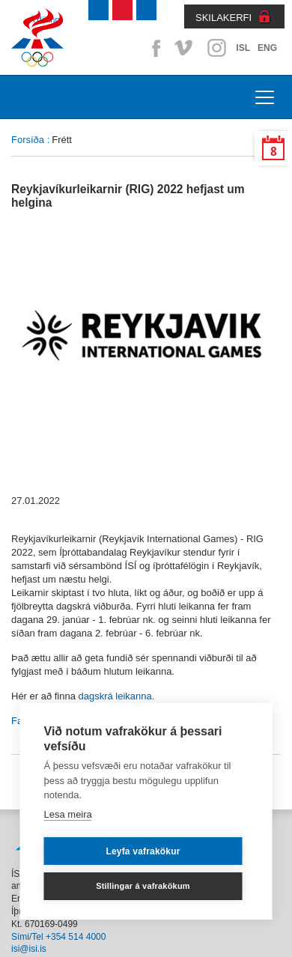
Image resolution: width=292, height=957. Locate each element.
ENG (267, 48)
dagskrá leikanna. (117, 696)
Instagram (216, 48)
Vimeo (185, 48)
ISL (243, 48)
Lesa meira (68, 814)
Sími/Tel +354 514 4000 (58, 937)
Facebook (153, 48)
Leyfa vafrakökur (143, 851)
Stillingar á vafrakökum (143, 885)
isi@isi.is (28, 949)
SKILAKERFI (223, 17)
